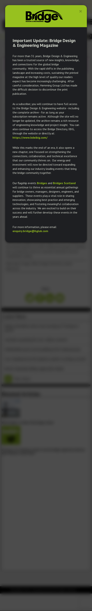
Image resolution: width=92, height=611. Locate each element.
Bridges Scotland (64, 183)
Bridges (42, 183)
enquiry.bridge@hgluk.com (30, 231)
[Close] (80, 11)
